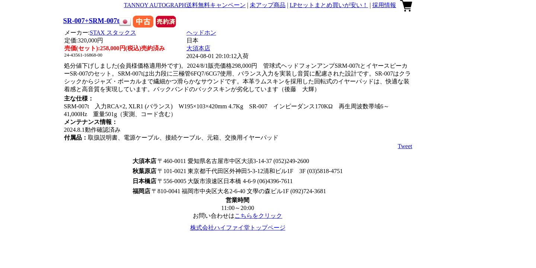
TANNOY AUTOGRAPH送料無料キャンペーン (185, 5)
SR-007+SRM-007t (91, 21)
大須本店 (198, 48)
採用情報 (384, 5)
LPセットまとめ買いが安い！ (329, 5)
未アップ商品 (267, 5)
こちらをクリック (258, 216)
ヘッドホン (201, 32)
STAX (113, 32)
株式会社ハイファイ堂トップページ (237, 227)
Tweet (405, 146)
